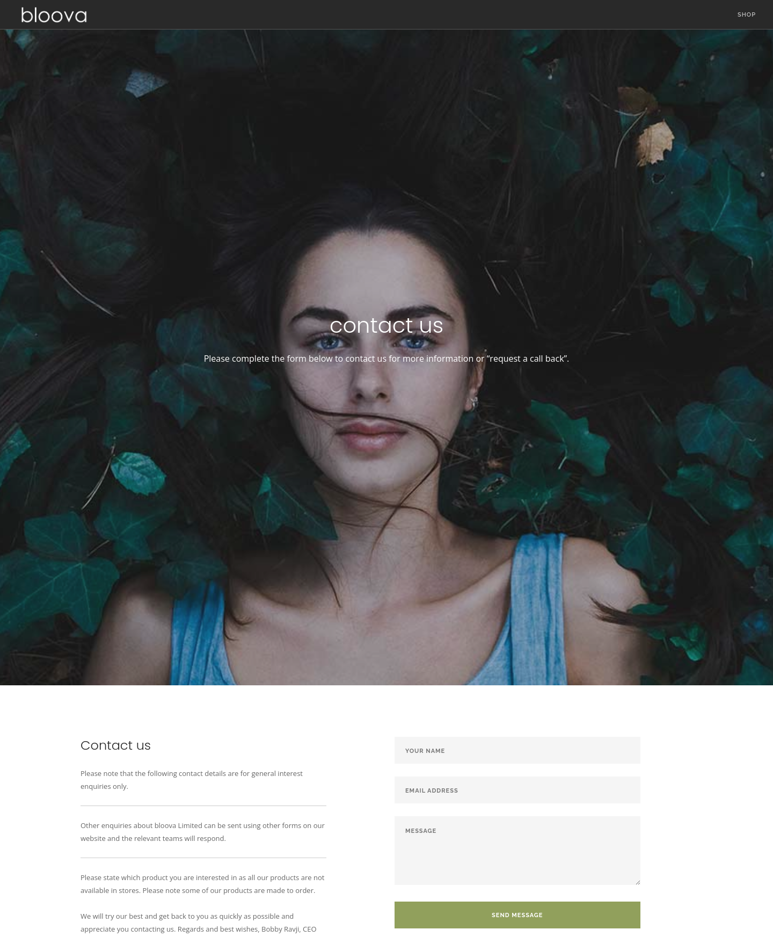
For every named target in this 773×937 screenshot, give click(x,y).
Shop (747, 14)
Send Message (517, 915)
